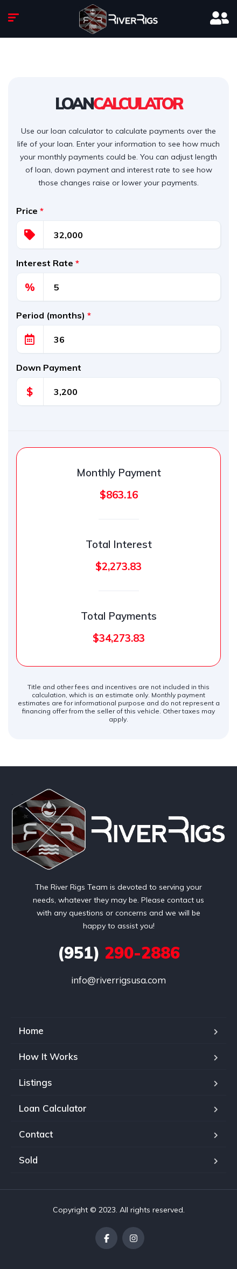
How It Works (48, 1056)
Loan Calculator (53, 1108)
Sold (28, 1160)
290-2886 (119, 952)
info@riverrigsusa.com (118, 980)
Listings (35, 1082)
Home (31, 1030)
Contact (36, 1134)
